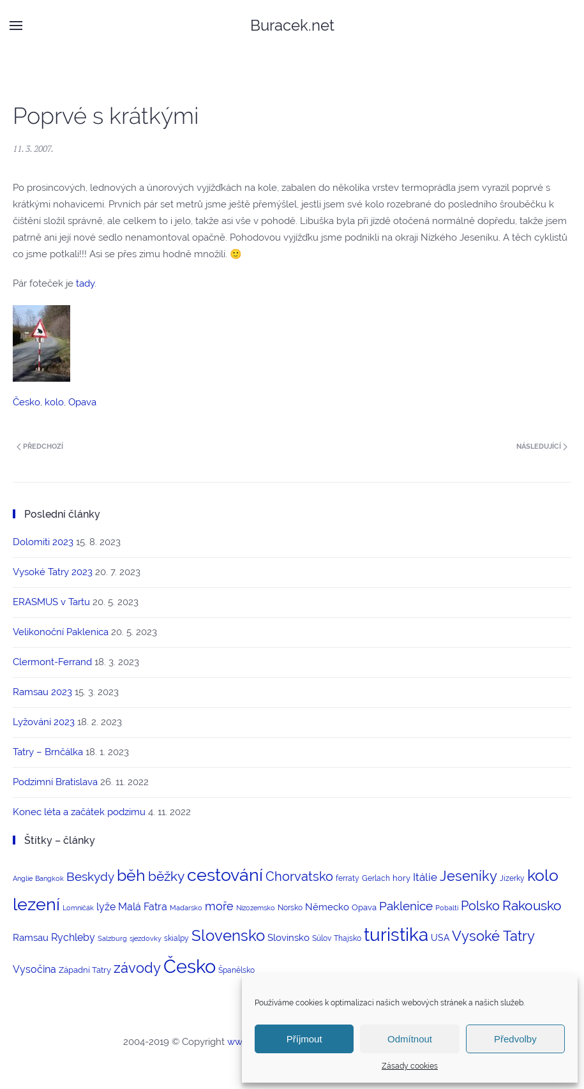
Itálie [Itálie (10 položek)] (425, 877)
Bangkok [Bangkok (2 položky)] (49, 878)
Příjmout (304, 1038)
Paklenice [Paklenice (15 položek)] (406, 906)
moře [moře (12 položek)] (219, 906)
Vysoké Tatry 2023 (53, 572)
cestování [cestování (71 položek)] (225, 875)
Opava (82, 402)
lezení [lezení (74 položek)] (36, 904)
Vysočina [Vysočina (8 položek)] (34, 969)
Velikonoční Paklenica (61, 632)
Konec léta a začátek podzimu (79, 812)
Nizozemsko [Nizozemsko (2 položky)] (255, 908)
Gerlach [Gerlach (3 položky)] (376, 878)
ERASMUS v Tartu (51, 602)
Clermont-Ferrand (52, 662)
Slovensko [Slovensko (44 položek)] (228, 935)
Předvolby (515, 1038)
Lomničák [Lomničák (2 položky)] (78, 908)
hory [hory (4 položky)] (401, 878)
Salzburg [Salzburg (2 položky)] (112, 938)
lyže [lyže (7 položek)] (106, 907)
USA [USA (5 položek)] (440, 938)
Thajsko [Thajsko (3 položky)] (347, 938)
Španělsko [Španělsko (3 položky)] (236, 970)
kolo (54, 402)
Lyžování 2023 (44, 722)
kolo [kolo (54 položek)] (542, 875)
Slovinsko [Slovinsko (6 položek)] (288, 937)
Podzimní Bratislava (55, 782)
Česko (26, 402)
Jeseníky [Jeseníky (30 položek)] (468, 875)
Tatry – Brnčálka (48, 752)
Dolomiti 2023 (43, 542)
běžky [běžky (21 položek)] (166, 876)
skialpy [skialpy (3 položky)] (176, 938)
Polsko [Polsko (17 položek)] (480, 905)
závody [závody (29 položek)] (137, 967)
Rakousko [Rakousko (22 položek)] (532, 905)
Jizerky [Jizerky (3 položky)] (512, 878)
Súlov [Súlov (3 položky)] (321, 938)
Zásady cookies (410, 1066)
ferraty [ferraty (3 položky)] (347, 878)
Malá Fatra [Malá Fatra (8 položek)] (142, 907)
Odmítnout (409, 1038)
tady (85, 283)
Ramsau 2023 (42, 692)
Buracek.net (292, 25)
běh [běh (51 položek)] (131, 875)
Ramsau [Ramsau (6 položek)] (31, 937)
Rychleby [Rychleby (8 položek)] (73, 937)
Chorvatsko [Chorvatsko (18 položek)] (299, 876)
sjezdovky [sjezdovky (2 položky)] (145, 938)
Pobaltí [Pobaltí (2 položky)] (446, 908)
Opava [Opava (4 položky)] (364, 907)
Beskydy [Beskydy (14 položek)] (90, 876)
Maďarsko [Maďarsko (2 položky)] (186, 908)
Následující (541, 446)
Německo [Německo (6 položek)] (327, 906)
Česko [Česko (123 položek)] (189, 966)
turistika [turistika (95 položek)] (396, 934)
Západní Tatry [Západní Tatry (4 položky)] (85, 970)
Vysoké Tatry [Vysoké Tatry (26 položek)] (493, 936)
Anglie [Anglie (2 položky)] (23, 878)
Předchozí (40, 446)
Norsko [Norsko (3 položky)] (290, 907)
